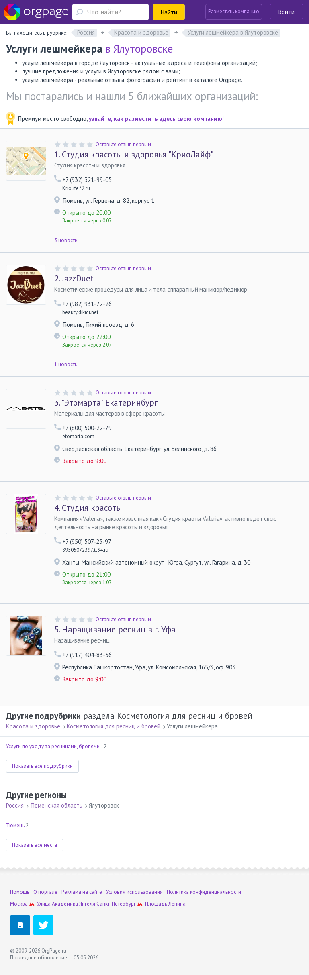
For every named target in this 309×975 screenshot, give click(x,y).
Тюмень (15, 825)
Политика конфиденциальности (204, 892)
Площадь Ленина (165, 903)
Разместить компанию (233, 11)
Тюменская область (56, 805)
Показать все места (34, 845)
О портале (45, 892)
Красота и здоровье (33, 726)
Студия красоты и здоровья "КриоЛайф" (133, 154)
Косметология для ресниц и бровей (113, 726)
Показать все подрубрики (42, 766)
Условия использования (134, 892)
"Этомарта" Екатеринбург (106, 402)
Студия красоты (88, 508)
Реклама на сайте (81, 892)
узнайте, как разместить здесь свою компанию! (156, 118)
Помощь (19, 892)
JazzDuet (74, 278)
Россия (15, 805)
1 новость (65, 364)
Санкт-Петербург (116, 903)
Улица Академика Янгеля (66, 903)
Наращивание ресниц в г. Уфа (115, 629)
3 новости (66, 240)
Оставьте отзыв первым (123, 144)
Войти (286, 12)
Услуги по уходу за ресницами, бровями (53, 746)
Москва (19, 903)
